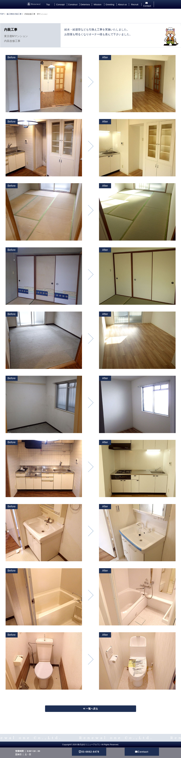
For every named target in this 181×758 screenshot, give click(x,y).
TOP (2, 14)
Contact (147, 4)
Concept (60, 4)
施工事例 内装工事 (14, 14)
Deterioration (85, 4)
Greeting (110, 4)
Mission (97, 4)
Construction (72, 4)
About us (122, 4)
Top (48, 4)
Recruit (134, 4)
